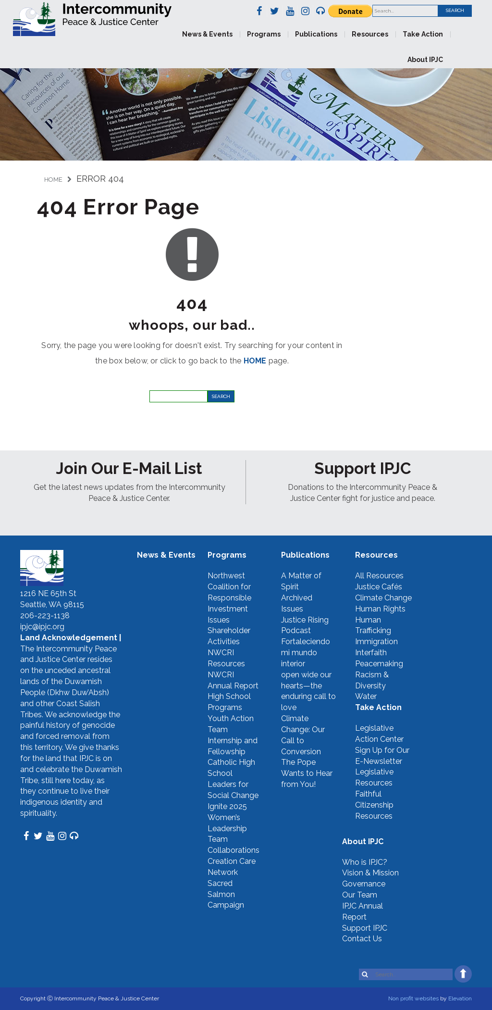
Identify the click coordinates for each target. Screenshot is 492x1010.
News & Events (207, 34)
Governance (363, 883)
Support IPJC (364, 928)
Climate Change (383, 597)
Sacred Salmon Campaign (226, 894)
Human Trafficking (373, 625)
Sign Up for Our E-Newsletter (382, 756)
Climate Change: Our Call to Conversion (303, 735)
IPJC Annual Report (362, 911)
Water (366, 696)
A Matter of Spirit (301, 581)
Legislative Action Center (379, 733)
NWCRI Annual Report (233, 680)
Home (53, 179)
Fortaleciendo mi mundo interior (305, 652)
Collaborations (233, 850)
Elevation (460, 998)
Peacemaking (379, 663)
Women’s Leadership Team (227, 828)
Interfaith (371, 652)
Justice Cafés (378, 586)
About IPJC (425, 59)
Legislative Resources (374, 777)
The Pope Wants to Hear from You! (306, 773)
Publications (316, 34)
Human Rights (380, 608)
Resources (370, 34)
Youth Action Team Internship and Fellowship (233, 735)
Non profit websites (413, 998)
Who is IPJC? (364, 862)
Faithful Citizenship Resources (374, 805)
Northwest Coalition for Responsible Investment (229, 592)
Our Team (359, 894)
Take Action (423, 34)
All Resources (379, 575)
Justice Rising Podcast (305, 625)
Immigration (376, 641)
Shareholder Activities (229, 636)
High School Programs (229, 702)
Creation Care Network (232, 867)
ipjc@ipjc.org (42, 626)
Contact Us (362, 938)
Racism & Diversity (372, 680)
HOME (255, 360)
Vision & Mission (370, 872)
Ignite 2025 (227, 806)
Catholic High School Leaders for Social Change (233, 779)
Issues (219, 619)
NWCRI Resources (226, 658)
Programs (264, 34)
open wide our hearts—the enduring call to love (308, 691)
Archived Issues (296, 603)
